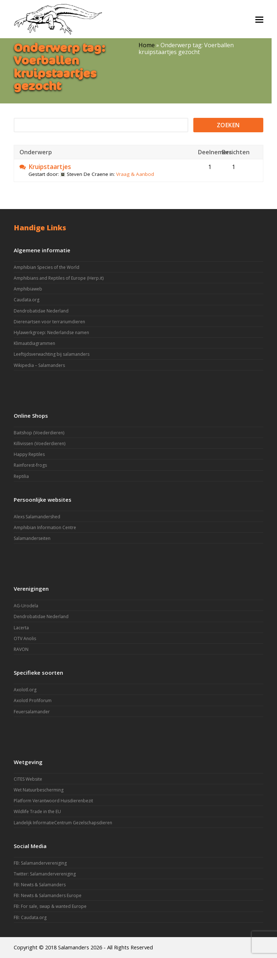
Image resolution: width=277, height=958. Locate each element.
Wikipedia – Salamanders (39, 365)
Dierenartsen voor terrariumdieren (49, 322)
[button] (259, 19)
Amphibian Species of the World (46, 267)
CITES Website (28, 779)
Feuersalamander (32, 712)
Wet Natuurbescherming (38, 790)
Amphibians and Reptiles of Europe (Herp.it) (59, 278)
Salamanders (73, 947)
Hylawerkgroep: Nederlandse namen (51, 332)
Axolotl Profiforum (33, 700)
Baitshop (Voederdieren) (39, 433)
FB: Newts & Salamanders (40, 885)
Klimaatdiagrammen (34, 343)
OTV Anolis (25, 638)
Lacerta (21, 628)
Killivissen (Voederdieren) (39, 443)
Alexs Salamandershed (37, 517)
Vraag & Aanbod (135, 174)
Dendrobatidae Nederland (41, 311)
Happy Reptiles (29, 454)
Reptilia (21, 476)
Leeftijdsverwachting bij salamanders (51, 354)
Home (146, 45)
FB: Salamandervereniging (40, 863)
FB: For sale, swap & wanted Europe (50, 906)
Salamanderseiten (32, 538)
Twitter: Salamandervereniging (45, 874)
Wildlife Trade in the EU (37, 811)
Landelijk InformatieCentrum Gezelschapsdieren (63, 823)
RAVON (21, 649)
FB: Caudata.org (30, 917)
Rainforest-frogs (30, 465)
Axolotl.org (25, 690)
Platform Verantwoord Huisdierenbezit (53, 801)
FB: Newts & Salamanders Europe (48, 895)
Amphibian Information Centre (45, 527)
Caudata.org (26, 300)
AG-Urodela (26, 606)
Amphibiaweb (28, 289)
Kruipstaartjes (49, 167)
